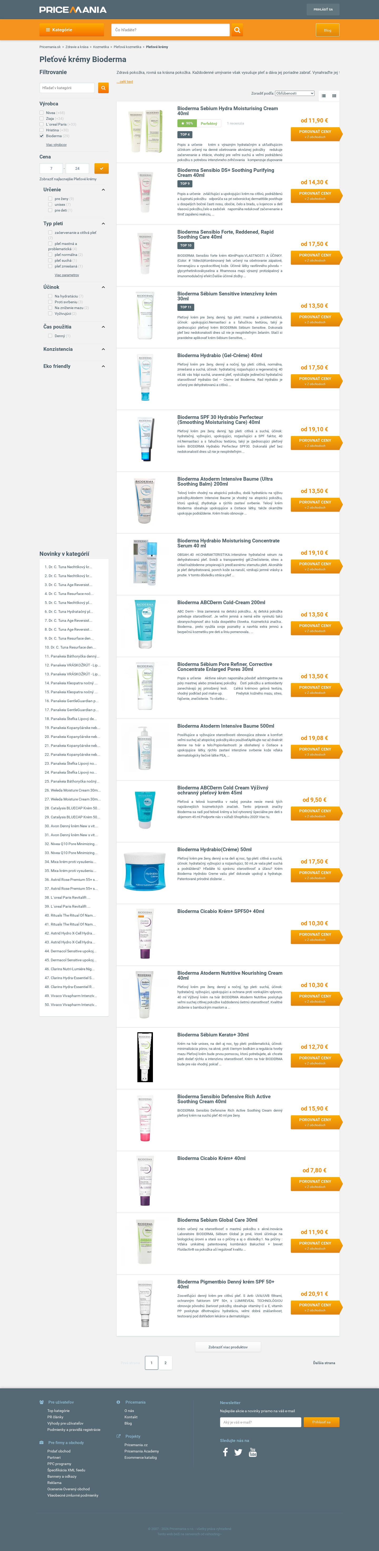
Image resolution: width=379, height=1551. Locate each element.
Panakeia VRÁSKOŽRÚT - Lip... (76, 665)
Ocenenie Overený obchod (68, 1489)
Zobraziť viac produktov (228, 1347)
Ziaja (55, 118)
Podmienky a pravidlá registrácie (73, 1429)
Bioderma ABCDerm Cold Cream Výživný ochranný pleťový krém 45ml (222, 790)
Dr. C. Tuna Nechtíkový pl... (70, 602)
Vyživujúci (66, 313)
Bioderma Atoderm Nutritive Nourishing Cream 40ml (229, 975)
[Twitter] (238, 1454)
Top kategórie (58, 1411)
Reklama (54, 1483)
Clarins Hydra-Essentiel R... (73, 987)
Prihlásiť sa (323, 9)
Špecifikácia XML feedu (66, 1470)
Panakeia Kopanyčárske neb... (75, 728)
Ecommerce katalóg (140, 1457)
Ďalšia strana (324, 1363)
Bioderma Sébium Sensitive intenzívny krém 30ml (227, 296)
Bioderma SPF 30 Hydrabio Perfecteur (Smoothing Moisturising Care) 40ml (220, 419)
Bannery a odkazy (62, 1476)
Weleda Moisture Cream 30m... (76, 790)
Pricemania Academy (141, 1451)
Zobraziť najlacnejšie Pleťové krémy (68, 179)
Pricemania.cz (136, 1445)
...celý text (125, 81)
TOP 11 (185, 307)
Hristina (57, 130)
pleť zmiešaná (69, 266)
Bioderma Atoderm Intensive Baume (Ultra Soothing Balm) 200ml (225, 481)
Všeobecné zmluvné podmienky (72, 1495)
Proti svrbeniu (69, 302)
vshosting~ (213, 1534)
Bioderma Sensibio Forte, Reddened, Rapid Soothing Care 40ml (225, 234)
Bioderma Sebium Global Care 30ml (217, 1220)
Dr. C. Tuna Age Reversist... (70, 585)
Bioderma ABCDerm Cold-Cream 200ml (221, 602)
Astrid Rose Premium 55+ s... (74, 879)
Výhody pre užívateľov (65, 1423)
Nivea (55, 113)
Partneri (54, 1457)
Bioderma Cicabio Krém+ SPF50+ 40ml (220, 911)
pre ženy (64, 199)
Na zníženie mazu (72, 308)
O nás (129, 1411)
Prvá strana (130, 1363)
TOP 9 (185, 184)
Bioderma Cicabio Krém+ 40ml (211, 1158)
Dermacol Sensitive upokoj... (74, 951)
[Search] (237, 29)
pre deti (63, 210)
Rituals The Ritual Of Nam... (73, 915)
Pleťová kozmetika (127, 47)
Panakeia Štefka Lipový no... (74, 763)
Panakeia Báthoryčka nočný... (75, 781)
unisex (63, 204)
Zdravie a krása (77, 47)
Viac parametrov (67, 275)
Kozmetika (101, 47)
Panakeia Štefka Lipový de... (74, 719)
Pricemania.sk (50, 47)
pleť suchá (66, 260)
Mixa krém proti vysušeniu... (73, 862)
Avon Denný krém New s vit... (74, 826)
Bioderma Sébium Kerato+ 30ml (213, 1035)
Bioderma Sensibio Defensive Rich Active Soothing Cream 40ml (224, 1099)
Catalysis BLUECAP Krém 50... (75, 808)
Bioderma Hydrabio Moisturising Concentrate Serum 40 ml (228, 543)
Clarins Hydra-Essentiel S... (72, 978)
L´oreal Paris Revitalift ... (71, 897)
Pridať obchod (59, 1451)
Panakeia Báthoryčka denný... (75, 656)
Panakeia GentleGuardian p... (75, 701)
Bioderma (57, 136)
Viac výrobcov (56, 145)
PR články (55, 1417)
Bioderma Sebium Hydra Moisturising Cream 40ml (227, 110)
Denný (63, 336)
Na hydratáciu (69, 296)
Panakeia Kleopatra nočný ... (74, 683)
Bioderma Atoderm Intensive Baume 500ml (225, 726)
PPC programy (59, 1464)
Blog (327, 30)
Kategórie (59, 29)
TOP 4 (185, 134)
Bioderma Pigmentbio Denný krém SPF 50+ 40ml (225, 1284)
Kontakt (131, 1417)
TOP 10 (185, 245)
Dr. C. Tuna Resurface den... (71, 638)
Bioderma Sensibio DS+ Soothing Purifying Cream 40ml (225, 172)
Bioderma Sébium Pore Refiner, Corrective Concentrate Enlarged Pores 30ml (224, 666)
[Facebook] (225, 1454)
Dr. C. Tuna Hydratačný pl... (71, 611)
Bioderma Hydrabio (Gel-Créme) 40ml (219, 355)
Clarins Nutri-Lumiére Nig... (73, 969)
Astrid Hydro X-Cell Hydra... (73, 933)
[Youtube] (252, 1454)
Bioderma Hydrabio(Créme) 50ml (214, 849)
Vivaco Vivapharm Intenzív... (74, 996)
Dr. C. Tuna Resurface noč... (71, 594)
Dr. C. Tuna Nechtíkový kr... (70, 567)
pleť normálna (69, 255)
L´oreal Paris (61, 124)
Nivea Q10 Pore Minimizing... (74, 844)
